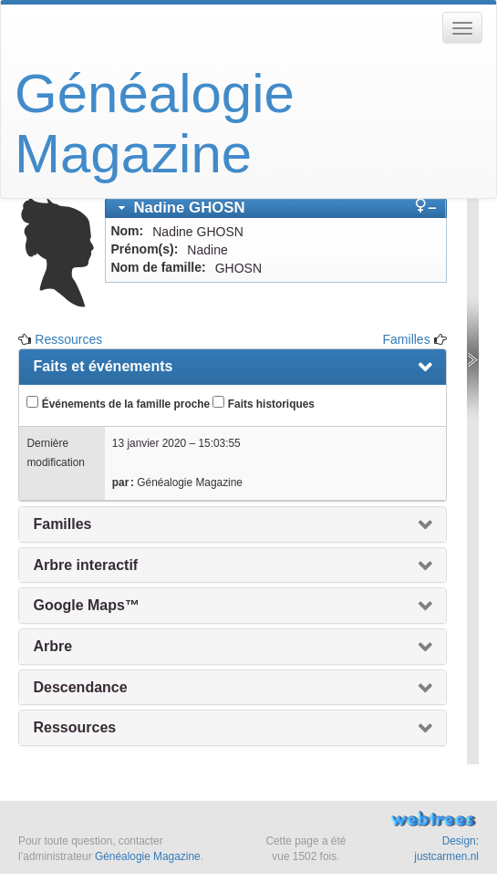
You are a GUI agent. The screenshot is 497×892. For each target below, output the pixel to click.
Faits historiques (263, 403)
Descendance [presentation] (80, 687)
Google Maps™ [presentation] (86, 605)
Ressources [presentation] (74, 727)
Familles (406, 339)
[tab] (275, 208)
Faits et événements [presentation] (102, 366)
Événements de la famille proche (118, 403)
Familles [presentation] (62, 524)
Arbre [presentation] (52, 646)
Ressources (68, 339)
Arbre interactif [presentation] (85, 565)
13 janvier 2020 (149, 443)
